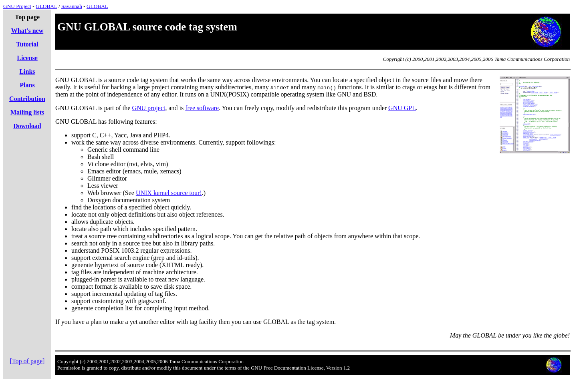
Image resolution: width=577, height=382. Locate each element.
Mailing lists (27, 112)
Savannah (71, 6)
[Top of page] (27, 361)
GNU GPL (402, 108)
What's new (27, 30)
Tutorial (27, 44)
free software (202, 108)
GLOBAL (46, 6)
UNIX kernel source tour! (169, 192)
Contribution (27, 98)
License (27, 57)
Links (27, 71)
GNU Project (17, 6)
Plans (27, 85)
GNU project (148, 108)
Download (27, 126)
